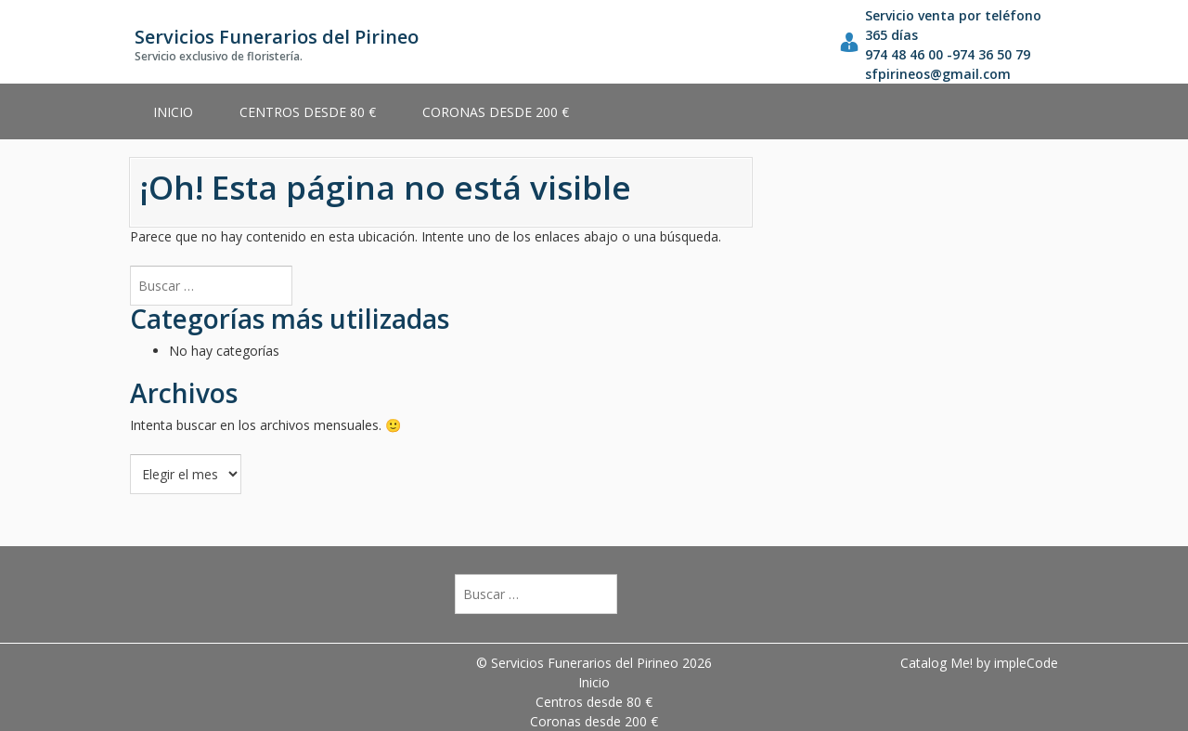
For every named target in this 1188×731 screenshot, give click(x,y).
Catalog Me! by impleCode (979, 663)
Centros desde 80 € (307, 112)
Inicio (173, 112)
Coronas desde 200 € (495, 112)
